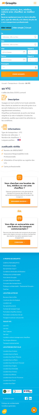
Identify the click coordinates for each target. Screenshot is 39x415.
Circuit (28, 28)
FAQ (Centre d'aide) (9, 266)
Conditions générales (8, 406)
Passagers (5, 64)
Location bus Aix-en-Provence (13, 377)
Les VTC (6, 325)
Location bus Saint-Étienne (12, 357)
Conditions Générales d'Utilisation (14, 271)
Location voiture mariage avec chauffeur (16, 337)
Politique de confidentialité (12, 274)
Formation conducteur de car (12, 315)
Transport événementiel (11, 343)
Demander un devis (18, 201)
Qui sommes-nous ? (9, 269)
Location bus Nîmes (9, 374)
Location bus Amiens (10, 351)
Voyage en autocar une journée (13, 317)
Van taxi (5, 334)
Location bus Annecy (10, 372)
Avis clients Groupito (10, 277)
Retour (3, 56)
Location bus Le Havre (10, 354)
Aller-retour (6, 28)
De (2, 33)
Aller (2, 49)
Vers (2, 41)
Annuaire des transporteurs (12, 283)
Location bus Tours (9, 380)
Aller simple (18, 28)
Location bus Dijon (9, 383)
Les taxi (5, 328)
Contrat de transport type (11, 309)
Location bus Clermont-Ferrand (13, 363)
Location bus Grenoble (10, 369)
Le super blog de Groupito (11, 280)
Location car (7, 303)
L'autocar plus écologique (11, 300)
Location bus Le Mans (10, 360)
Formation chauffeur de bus (12, 312)
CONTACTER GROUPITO (11, 263)
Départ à (31, 49)
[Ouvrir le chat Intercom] (34, 410)
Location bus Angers (10, 366)
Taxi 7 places (7, 331)
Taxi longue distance (10, 340)
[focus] (35, 37)
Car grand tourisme (9, 306)
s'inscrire (19, 242)
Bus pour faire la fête (10, 297)
